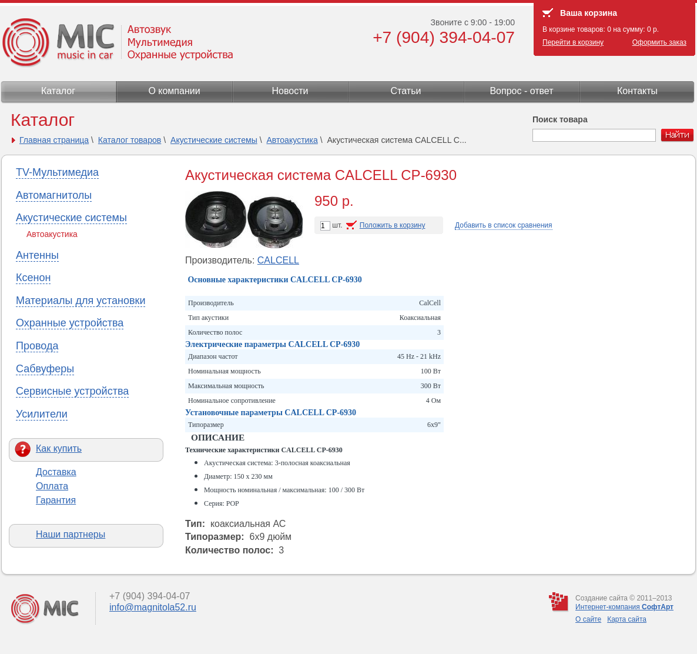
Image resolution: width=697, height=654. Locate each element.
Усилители (42, 414)
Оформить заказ (659, 42)
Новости (290, 91)
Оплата (52, 486)
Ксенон (33, 277)
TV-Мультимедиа (57, 172)
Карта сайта (626, 619)
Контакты (637, 91)
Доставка (56, 472)
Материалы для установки (80, 300)
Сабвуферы (45, 369)
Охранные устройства (69, 323)
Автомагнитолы (54, 195)
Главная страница (54, 140)
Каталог (58, 91)
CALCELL (278, 260)
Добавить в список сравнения (503, 225)
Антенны (37, 255)
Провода (37, 346)
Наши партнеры (70, 534)
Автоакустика (291, 140)
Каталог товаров (130, 140)
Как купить (59, 448)
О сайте (588, 619)
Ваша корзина (588, 13)
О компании (174, 91)
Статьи (406, 91)
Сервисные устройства (72, 391)
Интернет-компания (624, 607)
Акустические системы (213, 140)
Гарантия (56, 500)
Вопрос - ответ (521, 91)
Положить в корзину (392, 225)
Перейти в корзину (573, 42)
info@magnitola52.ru (152, 607)
